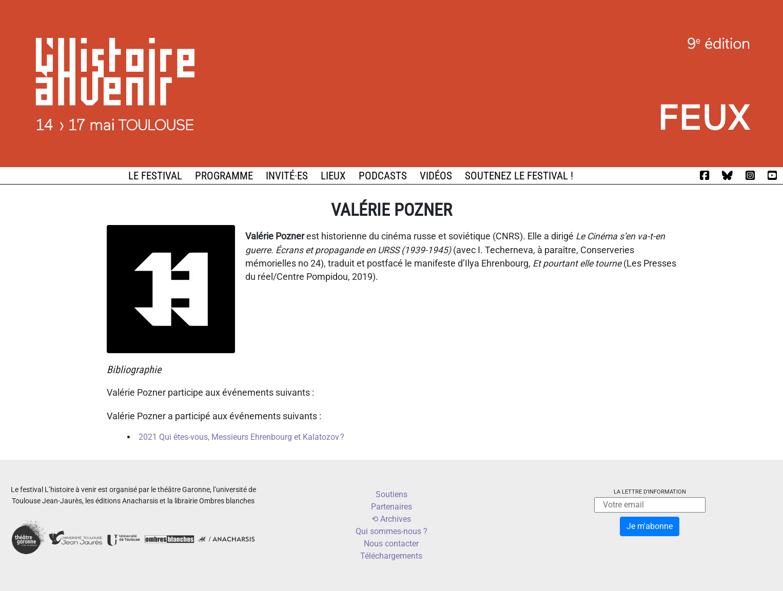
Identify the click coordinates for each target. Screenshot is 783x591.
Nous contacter (391, 543)
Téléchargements (391, 556)
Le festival (155, 176)
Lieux (333, 176)
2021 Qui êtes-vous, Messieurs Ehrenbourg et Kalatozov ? (241, 437)
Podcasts (383, 176)
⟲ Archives (391, 519)
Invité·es (287, 176)
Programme (224, 176)
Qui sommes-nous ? (391, 531)
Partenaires (391, 507)
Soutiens (391, 494)
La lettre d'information (650, 491)
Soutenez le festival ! (519, 176)
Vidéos (436, 176)
